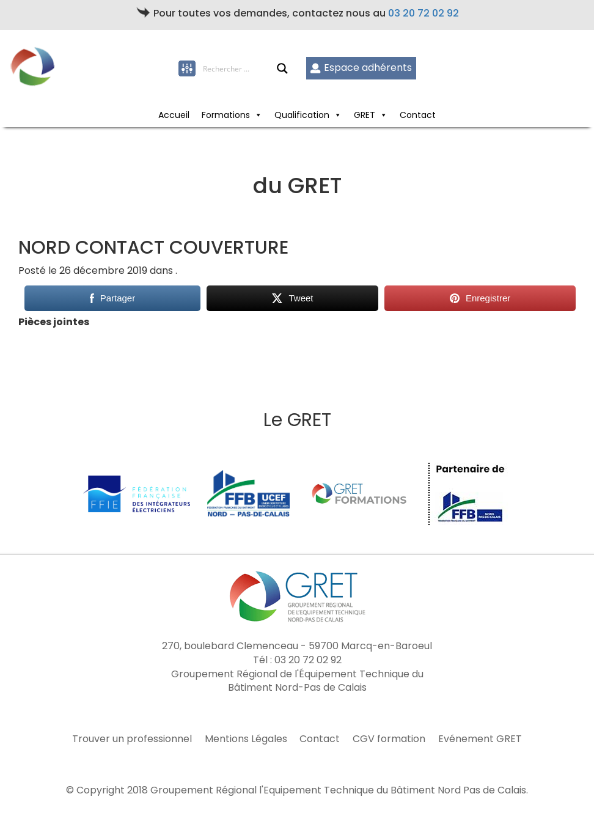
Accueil (173, 115)
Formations (232, 115)
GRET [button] (370, 115)
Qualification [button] (308, 115)
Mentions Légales (246, 739)
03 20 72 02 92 (423, 13)
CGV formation (389, 739)
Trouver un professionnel (132, 739)
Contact (418, 115)
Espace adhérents (360, 68)
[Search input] (239, 68)
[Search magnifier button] (282, 68)
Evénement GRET (480, 739)
